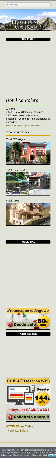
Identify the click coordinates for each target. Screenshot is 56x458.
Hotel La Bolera (17, 430)
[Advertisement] (28, 69)
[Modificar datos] (14, 125)
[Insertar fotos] (32, 125)
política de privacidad (38, 455)
